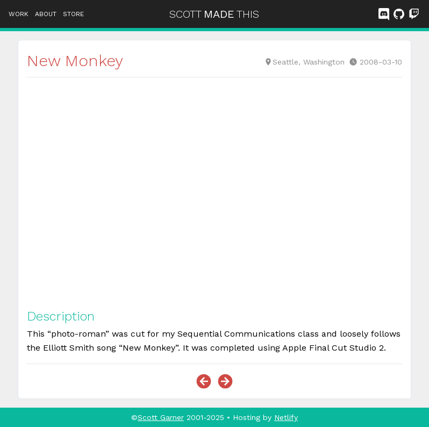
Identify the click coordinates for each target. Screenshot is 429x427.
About (45, 14)
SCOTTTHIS (214, 14)
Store (73, 14)
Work (18, 14)
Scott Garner (161, 417)
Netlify (286, 417)
